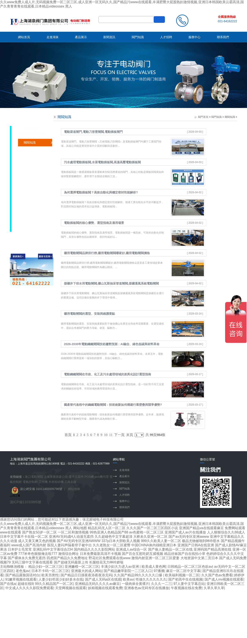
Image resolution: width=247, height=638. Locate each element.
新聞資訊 (109, 37)
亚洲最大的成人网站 (86, 571)
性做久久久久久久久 (151, 579)
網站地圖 (74, 489)
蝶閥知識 (30, 150)
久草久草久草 (214, 588)
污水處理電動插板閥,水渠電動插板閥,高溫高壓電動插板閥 (102, 162)
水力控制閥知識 (34, 225)
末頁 (129, 435)
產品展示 (81, 37)
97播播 (159, 571)
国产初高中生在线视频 (185, 579)
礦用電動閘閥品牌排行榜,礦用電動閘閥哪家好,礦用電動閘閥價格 (107, 253)
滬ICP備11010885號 (25, 502)
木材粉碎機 (56, 482)
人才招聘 (166, 37)
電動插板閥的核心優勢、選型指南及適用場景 (94, 223)
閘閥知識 (30, 142)
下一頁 (119, 435)
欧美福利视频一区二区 (182, 575)
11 (110, 435)
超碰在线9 (25, 584)
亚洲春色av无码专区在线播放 (146, 588)
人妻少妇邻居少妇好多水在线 (60, 579)
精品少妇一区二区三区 (45, 566)
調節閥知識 (31, 172)
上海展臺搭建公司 (56, 476)
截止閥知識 (31, 165)
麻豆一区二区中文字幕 (183, 571)
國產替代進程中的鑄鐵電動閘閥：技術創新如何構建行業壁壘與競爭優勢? (113, 404)
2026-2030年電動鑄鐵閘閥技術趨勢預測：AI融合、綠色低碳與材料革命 (111, 344)
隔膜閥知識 (31, 210)
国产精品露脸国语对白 (22, 575)
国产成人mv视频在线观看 (224, 579)
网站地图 (80, 528)
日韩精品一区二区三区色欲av (189, 566)
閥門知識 (138, 37)
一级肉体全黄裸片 (135, 584)
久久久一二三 (161, 584)
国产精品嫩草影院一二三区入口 (128, 571)
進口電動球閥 (34, 476)
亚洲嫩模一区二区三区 (82, 566)
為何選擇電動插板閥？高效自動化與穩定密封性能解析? (101, 192)
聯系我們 (223, 37)
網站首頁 (24, 37)
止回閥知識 (31, 202)
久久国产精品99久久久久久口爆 (138, 575)
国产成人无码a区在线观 (103, 579)
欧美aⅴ (128, 579)
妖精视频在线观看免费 (105, 588)
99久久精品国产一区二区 (54, 584)
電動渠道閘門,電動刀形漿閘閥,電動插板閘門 (93, 131)
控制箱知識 (31, 195)
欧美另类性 (50, 575)
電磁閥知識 (31, 187)
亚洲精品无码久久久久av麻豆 (97, 584)
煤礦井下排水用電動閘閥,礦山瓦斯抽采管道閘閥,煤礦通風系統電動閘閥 (111, 283)
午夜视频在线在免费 (186, 588)
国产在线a (8, 584)
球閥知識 (30, 157)
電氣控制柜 (30, 482)
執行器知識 (31, 180)
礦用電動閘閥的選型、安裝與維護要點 (89, 313)
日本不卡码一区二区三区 (50, 571)
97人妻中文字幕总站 (189, 584)
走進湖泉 (53, 37)
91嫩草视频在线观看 (21, 579)
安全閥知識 (31, 217)
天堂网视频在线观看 (70, 588)
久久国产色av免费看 (216, 575)
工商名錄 (70, 482)
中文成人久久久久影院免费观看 (29, 588)
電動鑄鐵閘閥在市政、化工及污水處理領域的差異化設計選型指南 (107, 374)
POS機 (89, 476)
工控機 (43, 482)
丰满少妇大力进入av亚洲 (120, 566)
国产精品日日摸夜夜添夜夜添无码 (86, 575)
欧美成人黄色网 (154, 566)
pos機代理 (102, 476)
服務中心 (194, 37)
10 (106, 435)
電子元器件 (76, 476)
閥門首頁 (203, 116)
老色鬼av (23, 571)
